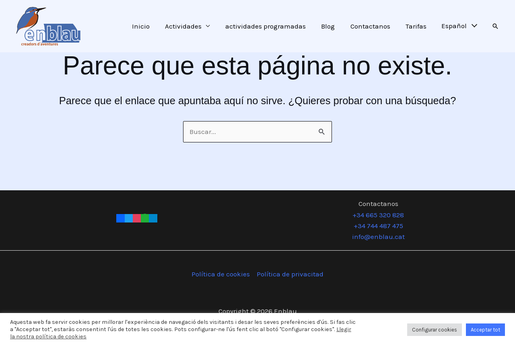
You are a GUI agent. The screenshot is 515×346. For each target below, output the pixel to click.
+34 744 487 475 (378, 226)
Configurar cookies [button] (434, 330)
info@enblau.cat (378, 237)
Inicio (151, 26)
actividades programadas (272, 26)
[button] (495, 26)
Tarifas (417, 26)
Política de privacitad (290, 274)
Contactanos (373, 26)
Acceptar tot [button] (485, 330)
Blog (333, 26)
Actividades (191, 26)
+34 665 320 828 (378, 215)
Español (454, 26)
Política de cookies (221, 274)
